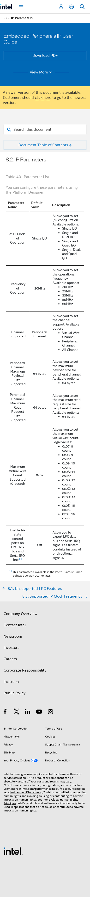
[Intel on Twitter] (16, 712)
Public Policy (14, 693)
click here (43, 97)
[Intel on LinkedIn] (28, 712)
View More (41, 72)
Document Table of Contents (43, 145)
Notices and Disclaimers (25, 792)
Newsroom (13, 636)
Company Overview (20, 613)
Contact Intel (15, 625)
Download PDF (45, 55)
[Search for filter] (45, 129)
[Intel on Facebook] (5, 712)
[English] (71, 7)
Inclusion (11, 681)
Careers (10, 659)
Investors (11, 647)
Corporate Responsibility (25, 670)
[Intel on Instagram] (50, 712)
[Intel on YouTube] (39, 712)
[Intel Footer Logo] (13, 850)
